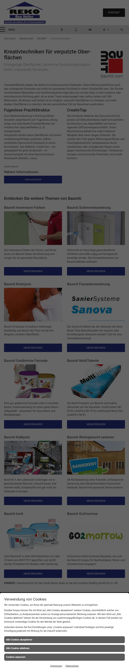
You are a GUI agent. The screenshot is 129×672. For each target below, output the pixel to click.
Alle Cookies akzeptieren (19, 639)
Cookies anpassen (15, 657)
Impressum (56, 666)
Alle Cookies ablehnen (18, 648)
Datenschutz (72, 666)
